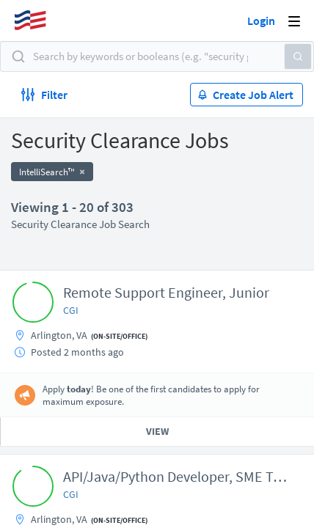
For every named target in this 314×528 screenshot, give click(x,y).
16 (229, 409)
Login (261, 20)
